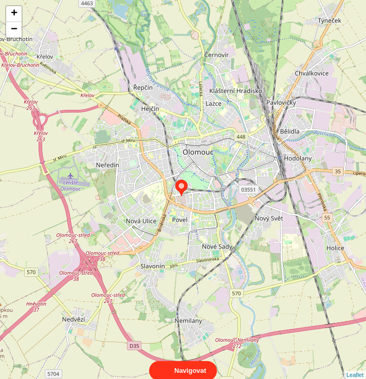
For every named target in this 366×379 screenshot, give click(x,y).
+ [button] (14, 14)
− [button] (14, 29)
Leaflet (354, 366)
